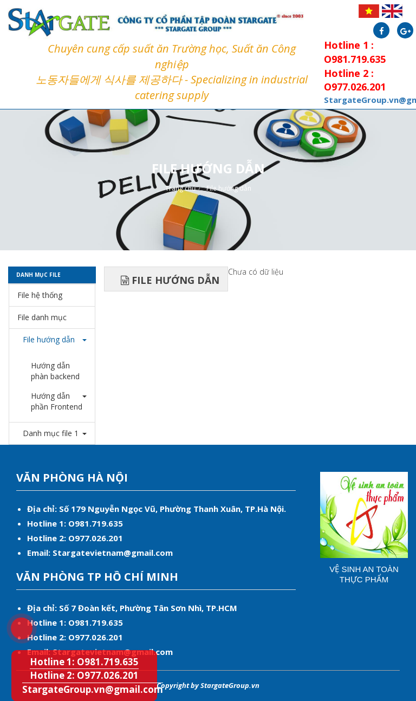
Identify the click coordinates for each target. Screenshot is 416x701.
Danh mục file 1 (48, 433)
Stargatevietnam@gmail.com (113, 552)
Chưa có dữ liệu (255, 272)
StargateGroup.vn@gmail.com (92, 689)
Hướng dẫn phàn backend (55, 370)
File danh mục (42, 317)
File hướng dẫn (228, 188)
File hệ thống (39, 295)
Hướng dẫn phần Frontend (56, 401)
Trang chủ (180, 188)
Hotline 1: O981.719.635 (84, 661)
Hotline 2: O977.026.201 (84, 675)
